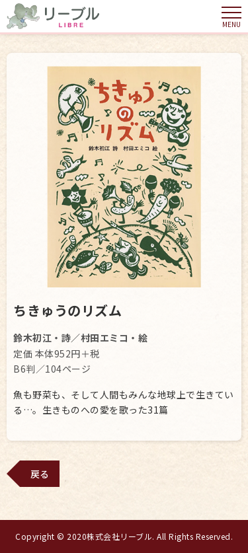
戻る (40, 473)
